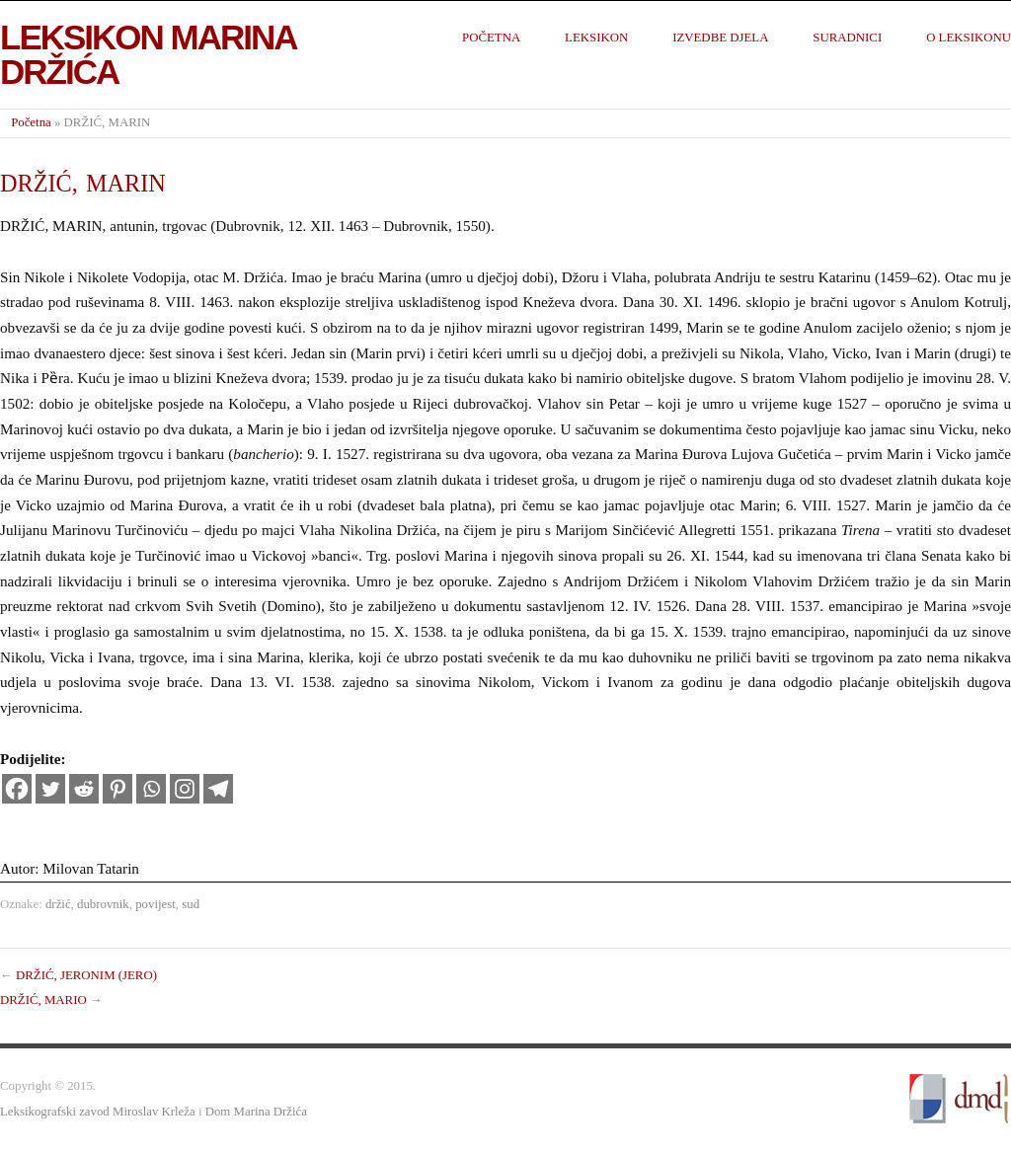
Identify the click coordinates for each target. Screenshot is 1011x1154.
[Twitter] (50, 789)
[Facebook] (17, 789)
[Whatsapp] (151, 789)
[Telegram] (218, 789)
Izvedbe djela (720, 37)
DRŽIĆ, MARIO (43, 1000)
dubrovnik (103, 904)
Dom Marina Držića (256, 1111)
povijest (155, 904)
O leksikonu (968, 37)
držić (58, 904)
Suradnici (847, 37)
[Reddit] (84, 789)
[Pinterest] (117, 789)
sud (190, 904)
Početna (491, 37)
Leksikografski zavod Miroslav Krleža (97, 1111)
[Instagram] (184, 789)
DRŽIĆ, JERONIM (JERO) (86, 975)
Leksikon (596, 37)
